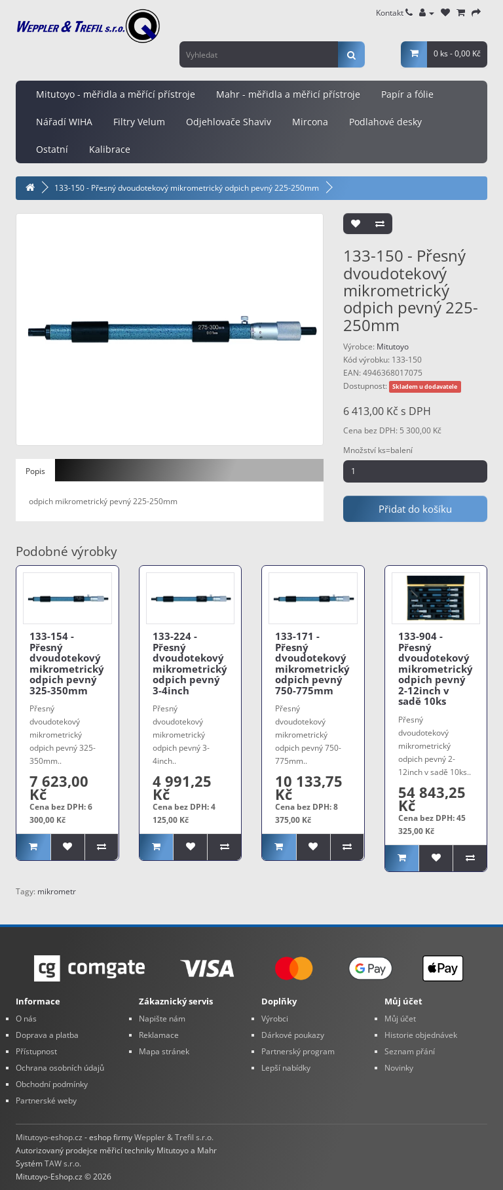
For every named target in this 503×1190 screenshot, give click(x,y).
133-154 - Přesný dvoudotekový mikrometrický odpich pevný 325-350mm (66, 663)
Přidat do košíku (415, 508)
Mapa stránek (164, 1051)
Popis (35, 471)
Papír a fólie (407, 94)
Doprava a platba (47, 1035)
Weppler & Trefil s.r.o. (174, 1137)
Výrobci (274, 1018)
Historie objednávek (420, 1035)
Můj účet (400, 1018)
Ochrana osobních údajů (60, 1067)
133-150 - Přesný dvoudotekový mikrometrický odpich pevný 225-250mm (186, 187)
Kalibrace (109, 149)
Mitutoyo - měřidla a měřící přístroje (115, 94)
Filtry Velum (139, 121)
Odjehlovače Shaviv (228, 121)
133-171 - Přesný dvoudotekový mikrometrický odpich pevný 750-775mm (312, 663)
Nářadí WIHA (64, 121)
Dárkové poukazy (292, 1035)
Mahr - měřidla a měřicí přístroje (288, 94)
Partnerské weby (46, 1100)
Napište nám (162, 1018)
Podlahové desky (385, 121)
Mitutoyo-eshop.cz (49, 1137)
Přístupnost (36, 1051)
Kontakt (394, 12)
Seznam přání (409, 1051)
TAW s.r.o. (63, 1163)
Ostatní (52, 149)
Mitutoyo (393, 346)
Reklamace (159, 1035)
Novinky (398, 1067)
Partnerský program (298, 1051)
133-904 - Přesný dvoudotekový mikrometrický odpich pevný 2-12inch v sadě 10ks (435, 668)
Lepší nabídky (285, 1067)
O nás (26, 1018)
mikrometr (56, 891)
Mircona (310, 121)
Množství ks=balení (378, 450)
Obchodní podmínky (52, 1084)
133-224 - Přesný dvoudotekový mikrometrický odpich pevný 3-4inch (190, 663)
